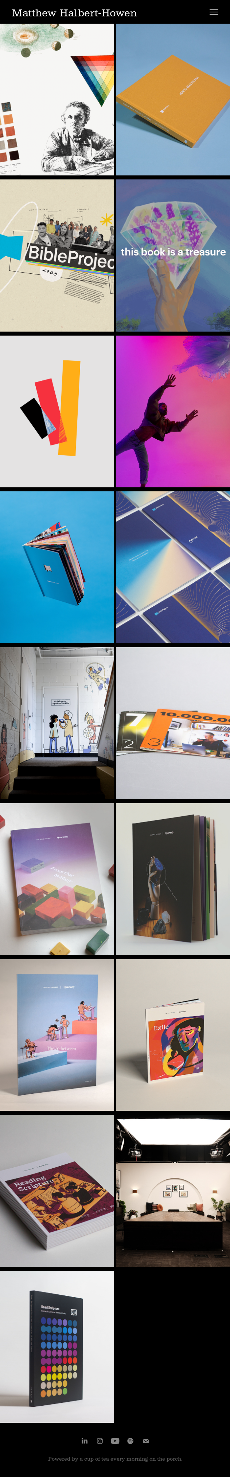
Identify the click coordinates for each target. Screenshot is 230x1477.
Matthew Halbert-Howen (74, 13)
